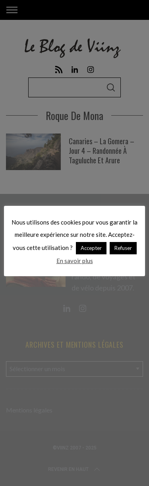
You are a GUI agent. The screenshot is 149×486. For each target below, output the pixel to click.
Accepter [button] (91, 248)
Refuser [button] (123, 248)
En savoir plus (74, 260)
